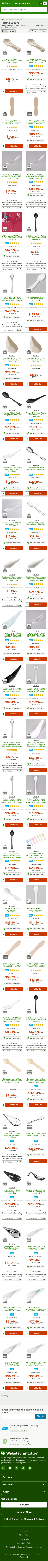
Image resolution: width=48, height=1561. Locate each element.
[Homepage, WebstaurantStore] (24, 3)
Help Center (24, 1504)
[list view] (12, 31)
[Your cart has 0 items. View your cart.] (43, 3)
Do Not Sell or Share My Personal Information (24, 1547)
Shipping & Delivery (32, 1519)
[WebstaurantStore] (24, 1453)
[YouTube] (10, 1468)
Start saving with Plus (18, 1431)
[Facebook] (17, 1468)
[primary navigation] (6, 3)
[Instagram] (3, 1468)
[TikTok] (23, 1468)
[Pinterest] (30, 1468)
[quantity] (3, 91)
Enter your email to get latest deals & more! (23, 1410)
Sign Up (40, 1416)
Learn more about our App (20, 1444)
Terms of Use (24, 1539)
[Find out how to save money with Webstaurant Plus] (31, 66)
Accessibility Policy (24, 1543)
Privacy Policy (24, 1535)
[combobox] (24, 9)
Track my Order (24, 1512)
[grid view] (4, 31)
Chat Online (11, 1519)
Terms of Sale (24, 1531)
